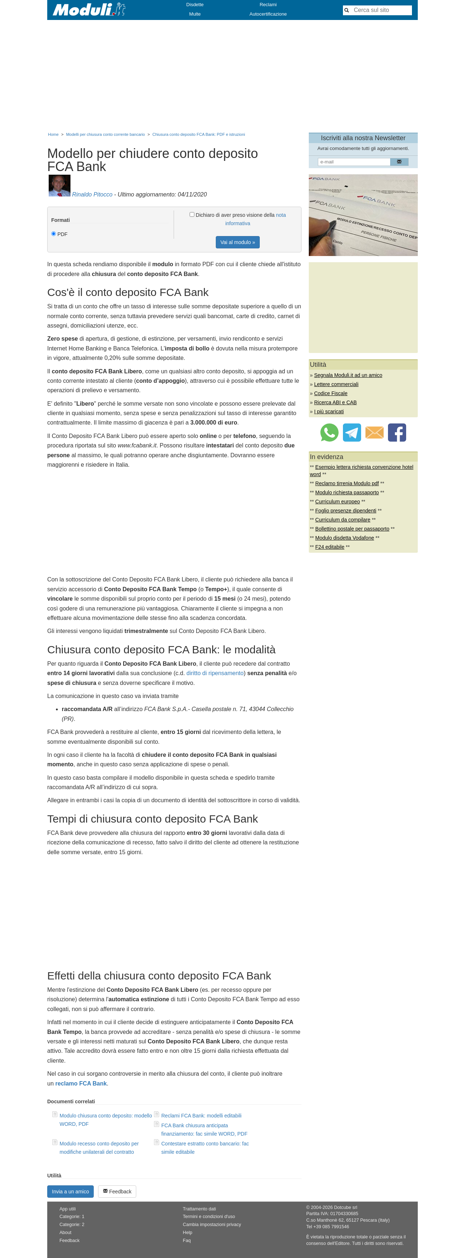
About (66, 1232)
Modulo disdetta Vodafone (344, 538)
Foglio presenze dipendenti (345, 511)
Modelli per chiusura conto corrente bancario (105, 134)
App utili (68, 1209)
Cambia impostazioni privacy (212, 1224)
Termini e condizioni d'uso (209, 1216)
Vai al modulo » (238, 242)
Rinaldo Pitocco (92, 194)
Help (187, 1232)
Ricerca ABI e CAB (335, 402)
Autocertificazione (268, 14)
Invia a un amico (70, 1191)
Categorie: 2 (72, 1224)
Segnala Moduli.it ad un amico (348, 375)
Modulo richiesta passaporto (347, 492)
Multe (195, 14)
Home (53, 134)
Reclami (268, 4)
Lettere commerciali (336, 384)
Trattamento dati (199, 1209)
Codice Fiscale (331, 393)
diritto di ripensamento (214, 673)
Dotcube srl (345, 1207)
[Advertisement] (232, 74)
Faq (187, 1240)
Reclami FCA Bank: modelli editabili (201, 1116)
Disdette (195, 4)
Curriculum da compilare (343, 520)
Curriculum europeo (337, 501)
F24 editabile (329, 547)
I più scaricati (329, 411)
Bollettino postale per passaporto (352, 529)
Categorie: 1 (72, 1216)
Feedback (117, 1191)
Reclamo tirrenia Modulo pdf (347, 483)
